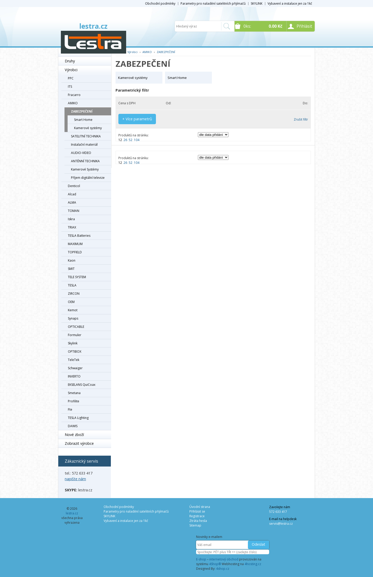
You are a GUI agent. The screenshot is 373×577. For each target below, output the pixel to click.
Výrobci (71, 69)
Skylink (72, 343)
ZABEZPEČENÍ (81, 111)
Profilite (73, 401)
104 (136, 140)
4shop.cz (222, 568)
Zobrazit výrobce (79, 443)
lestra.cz (93, 26)
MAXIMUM (75, 244)
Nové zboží (74, 434)
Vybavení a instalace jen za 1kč (290, 3)
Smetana (74, 393)
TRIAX (72, 227)
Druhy (70, 60)
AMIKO (73, 103)
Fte (70, 409)
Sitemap (195, 525)
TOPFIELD (75, 252)
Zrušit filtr (301, 119)
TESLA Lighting (78, 418)
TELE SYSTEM (77, 277)
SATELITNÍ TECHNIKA (86, 136)
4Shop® (215, 564)
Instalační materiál (84, 144)
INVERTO (74, 376)
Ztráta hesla (198, 521)
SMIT (71, 269)
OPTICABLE (76, 326)
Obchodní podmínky (160, 3)
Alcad (72, 194)
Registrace (197, 516)
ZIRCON (74, 293)
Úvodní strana (199, 507)
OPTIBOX (74, 351)
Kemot (72, 310)
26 (125, 140)
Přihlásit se (197, 511)
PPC (71, 78)
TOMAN (73, 211)
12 (120, 140)
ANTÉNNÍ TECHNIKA (85, 161)
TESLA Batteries (79, 235)
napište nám (75, 478)
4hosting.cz (253, 564)
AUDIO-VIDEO (81, 153)
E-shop (201, 559)
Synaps (73, 318)
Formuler (74, 335)
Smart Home (83, 119)
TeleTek (73, 360)
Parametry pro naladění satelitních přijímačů (213, 3)
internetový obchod (223, 559)
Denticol (74, 186)
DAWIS (72, 426)
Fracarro (74, 95)
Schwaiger (75, 368)
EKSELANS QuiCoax (81, 384)
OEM (71, 302)
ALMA (72, 202)
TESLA (72, 285)
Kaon (71, 260)
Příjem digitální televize (88, 177)
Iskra (71, 219)
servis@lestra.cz (281, 523)
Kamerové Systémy (85, 169)
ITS (70, 86)
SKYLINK (256, 3)
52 (130, 140)
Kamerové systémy (88, 128)
